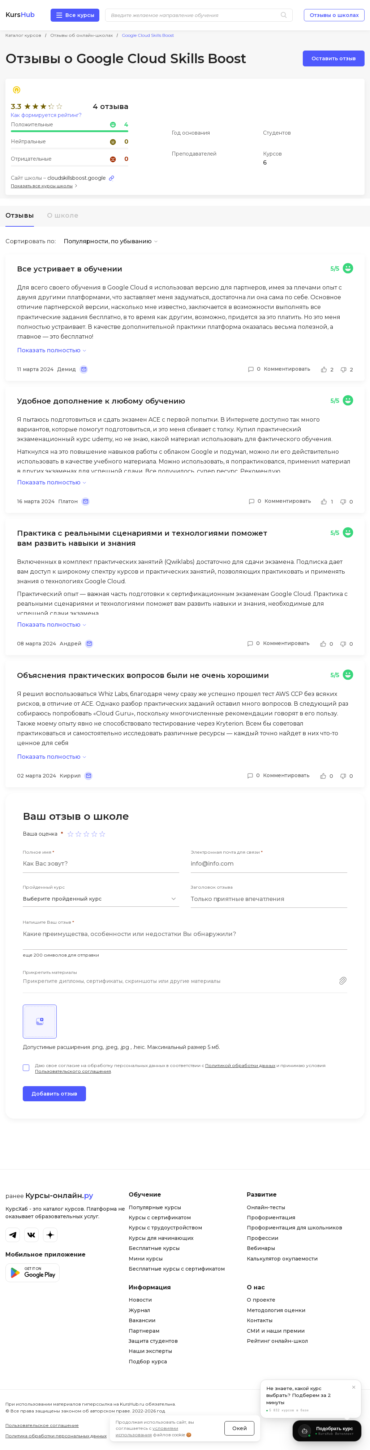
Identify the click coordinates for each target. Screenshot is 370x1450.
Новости (140, 1300)
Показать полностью (49, 350)
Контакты (259, 1320)
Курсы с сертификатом (160, 1217)
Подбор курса (148, 1361)
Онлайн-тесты (266, 1207)
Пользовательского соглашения (73, 1071)
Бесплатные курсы (154, 1248)
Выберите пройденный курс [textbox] (62, 899)
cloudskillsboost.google (76, 178)
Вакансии (142, 1320)
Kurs (20, 15)
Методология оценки (276, 1310)
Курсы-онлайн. (59, 1195)
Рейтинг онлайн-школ (277, 1341)
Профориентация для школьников (294, 1227)
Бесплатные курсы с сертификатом (177, 1269)
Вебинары (261, 1248)
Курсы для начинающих (161, 1238)
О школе (62, 215)
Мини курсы (146, 1258)
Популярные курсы (155, 1207)
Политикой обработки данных (240, 1065)
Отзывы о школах (334, 15)
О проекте (261, 1300)
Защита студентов (153, 1341)
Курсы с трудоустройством (165, 1227)
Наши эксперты (150, 1351)
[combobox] (101, 899)
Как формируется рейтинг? (46, 115)
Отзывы (19, 215)
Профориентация (271, 1217)
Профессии (262, 1238)
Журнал (139, 1310)
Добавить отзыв (54, 1093)
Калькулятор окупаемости (282, 1258)
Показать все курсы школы (42, 185)
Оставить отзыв (333, 58)
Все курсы (79, 15)
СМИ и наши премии (276, 1331)
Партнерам (144, 1331)
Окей (239, 1428)
